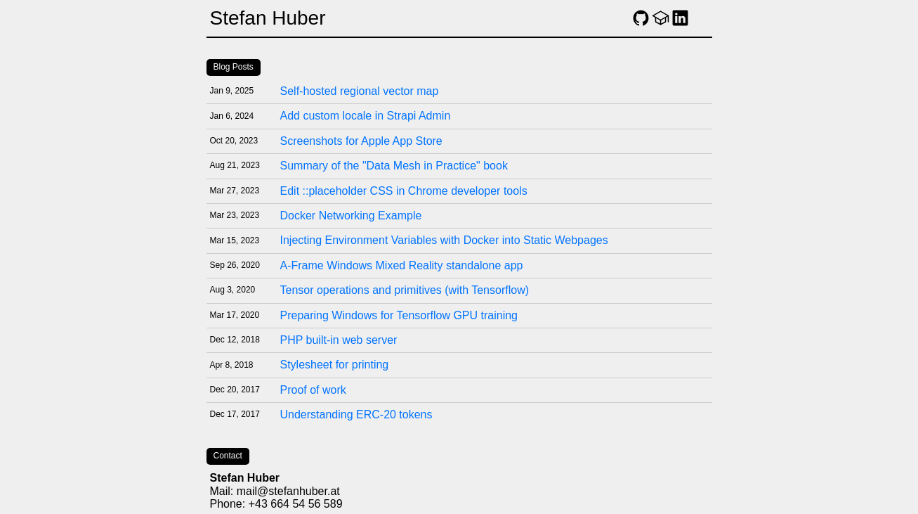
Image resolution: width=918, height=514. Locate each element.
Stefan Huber (268, 18)
